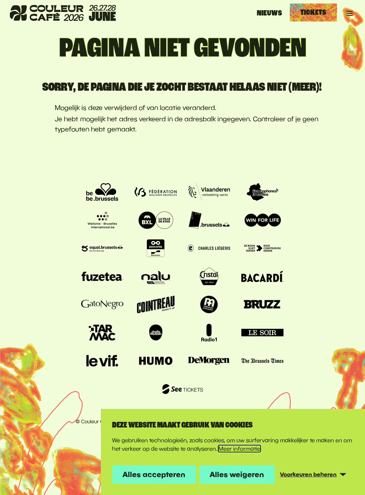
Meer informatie (239, 448)
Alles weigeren (237, 474)
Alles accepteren (154, 474)
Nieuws (269, 13)
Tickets (313, 12)
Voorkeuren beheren (308, 474)
